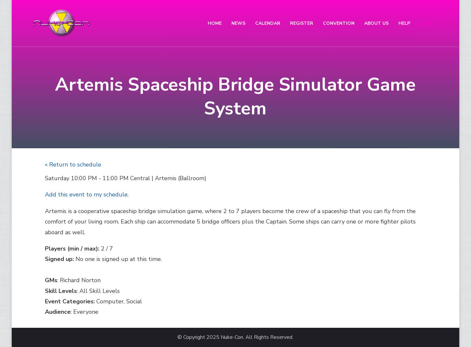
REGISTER (301, 23)
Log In (427, 23)
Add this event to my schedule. (87, 194)
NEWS (238, 23)
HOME (215, 23)
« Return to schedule (73, 164)
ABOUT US (376, 23)
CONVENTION (338, 23)
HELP (404, 23)
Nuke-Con (232, 337)
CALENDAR (267, 23)
